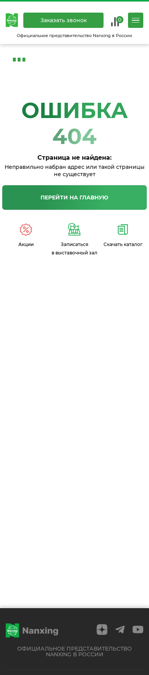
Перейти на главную (74, 197)
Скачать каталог (123, 235)
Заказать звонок (63, 20)
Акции (26, 235)
